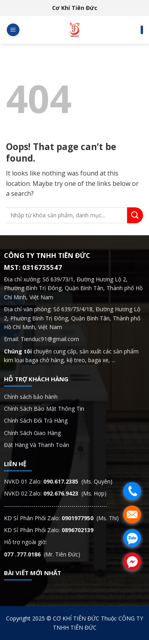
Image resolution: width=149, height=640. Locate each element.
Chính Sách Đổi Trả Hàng (36, 420)
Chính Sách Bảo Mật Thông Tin (45, 408)
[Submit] (135, 215)
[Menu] (13, 30)
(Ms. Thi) (90, 518)
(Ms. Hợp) (74, 493)
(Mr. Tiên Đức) (42, 554)
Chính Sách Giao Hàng (32, 433)
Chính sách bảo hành (31, 396)
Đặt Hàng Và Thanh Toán (36, 445)
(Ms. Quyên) (77, 481)
